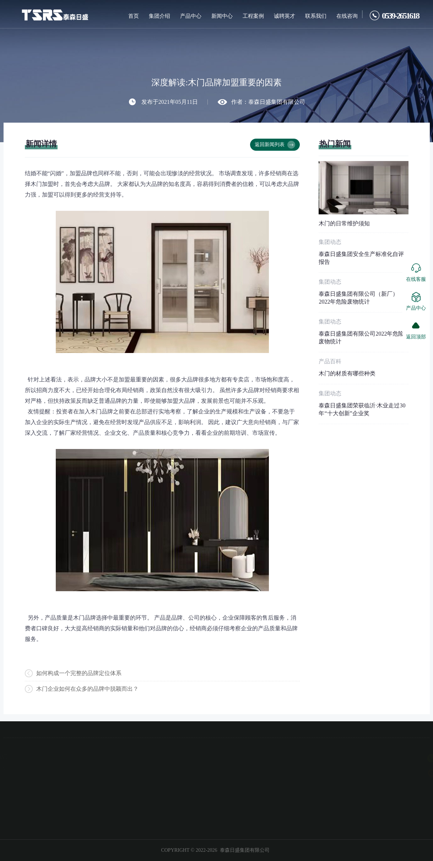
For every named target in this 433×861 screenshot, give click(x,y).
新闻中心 (222, 16)
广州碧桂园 (34, 779)
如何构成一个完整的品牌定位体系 (78, 673)
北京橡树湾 (34, 769)
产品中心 (190, 16)
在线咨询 (347, 16)
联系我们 (315, 16)
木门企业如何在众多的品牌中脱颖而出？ (87, 689)
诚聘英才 (284, 16)
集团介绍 (159, 16)
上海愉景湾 (34, 800)
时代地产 (35, 810)
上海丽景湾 (34, 789)
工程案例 (253, 16)
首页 (133, 16)
